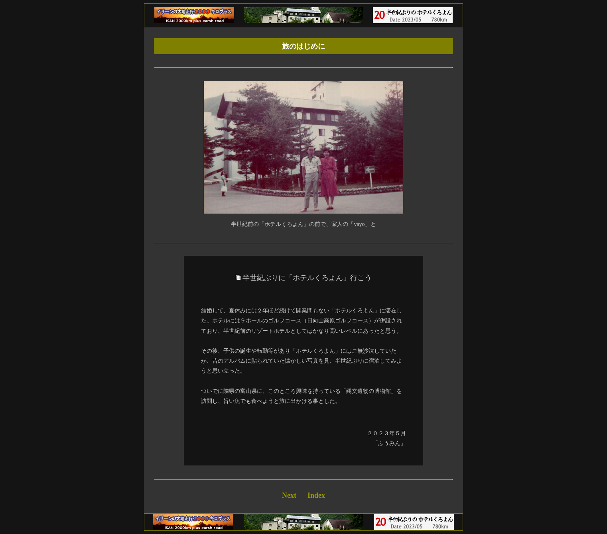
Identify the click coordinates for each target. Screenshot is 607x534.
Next (289, 495)
